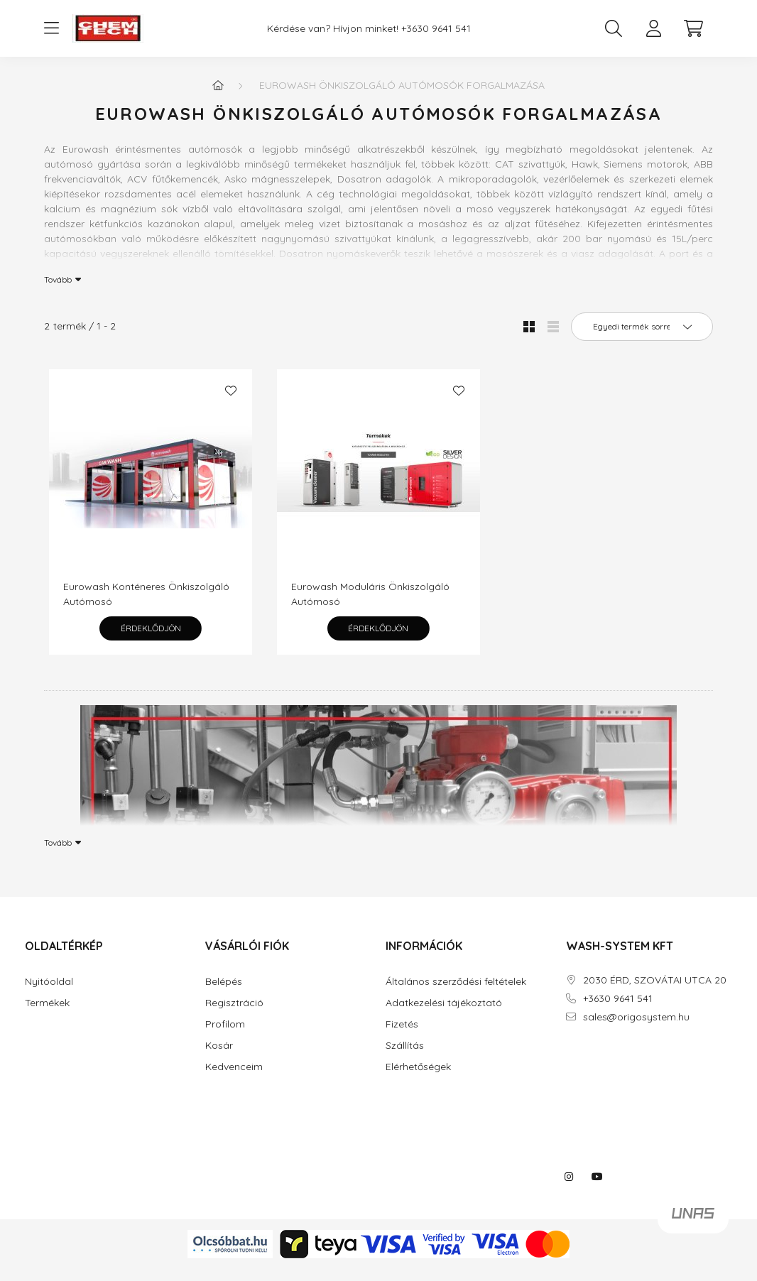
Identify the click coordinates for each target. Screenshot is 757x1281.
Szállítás (405, 1046)
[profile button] (653, 28)
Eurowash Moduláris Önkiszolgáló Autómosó (370, 594)
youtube (597, 1176)
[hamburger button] (51, 28)
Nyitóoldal (49, 982)
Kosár (219, 1046)
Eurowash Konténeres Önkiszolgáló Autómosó (146, 594)
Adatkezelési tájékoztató (444, 1003)
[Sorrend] (642, 326)
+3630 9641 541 (436, 29)
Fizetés (402, 1024)
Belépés (223, 982)
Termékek (47, 1003)
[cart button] (693, 28)
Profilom (225, 1024)
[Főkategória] (218, 85)
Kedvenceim (234, 1067)
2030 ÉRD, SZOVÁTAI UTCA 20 (654, 980)
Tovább (58, 279)
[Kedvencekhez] (231, 390)
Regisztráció (234, 1003)
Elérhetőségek (418, 1067)
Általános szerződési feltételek (456, 982)
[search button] (613, 28)
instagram (569, 1176)
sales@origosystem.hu (636, 1017)
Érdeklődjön (151, 628)
